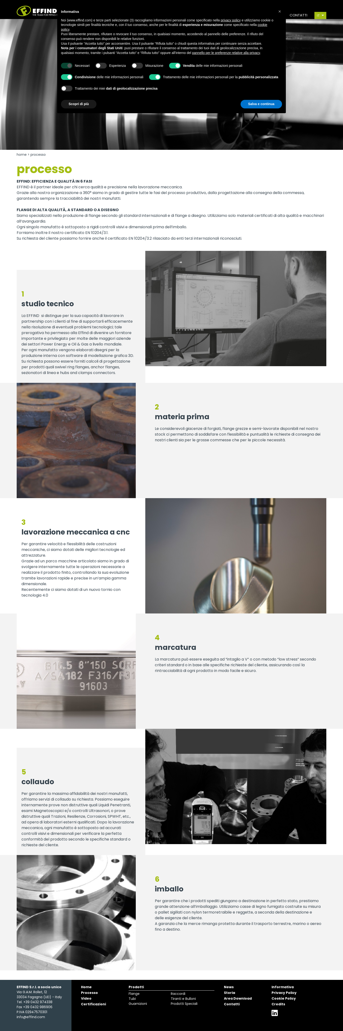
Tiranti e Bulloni (183, 998)
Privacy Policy (284, 992)
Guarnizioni (138, 1003)
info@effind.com (31, 1017)
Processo (89, 992)
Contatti (232, 1004)
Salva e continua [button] (261, 104)
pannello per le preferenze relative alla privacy (226, 53)
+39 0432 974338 (37, 1002)
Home (22, 154)
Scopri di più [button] (79, 104)
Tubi (132, 998)
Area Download (238, 998)
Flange (134, 993)
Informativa (283, 987)
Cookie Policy (284, 998)
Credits (278, 1004)
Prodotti (136, 987)
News (229, 987)
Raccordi (178, 993)
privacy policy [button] (231, 20)
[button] (279, 11)
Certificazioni (93, 1004)
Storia (229, 992)
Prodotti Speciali (184, 1003)
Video (86, 998)
